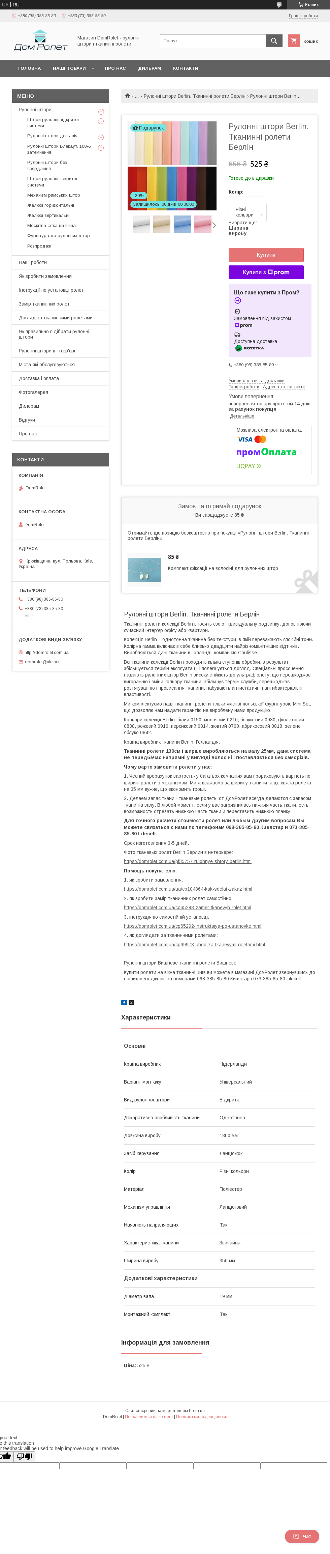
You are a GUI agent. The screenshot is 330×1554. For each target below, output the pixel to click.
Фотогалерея (33, 392)
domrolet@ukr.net (42, 661)
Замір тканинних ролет (44, 304)
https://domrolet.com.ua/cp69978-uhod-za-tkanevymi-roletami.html (194, 944)
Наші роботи (33, 262)
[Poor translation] (24, 1456)
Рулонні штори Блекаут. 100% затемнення (59, 149)
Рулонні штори (35, 109)
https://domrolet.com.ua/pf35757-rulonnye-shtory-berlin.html (188, 861)
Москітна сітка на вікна (51, 225)
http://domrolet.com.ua (47, 652)
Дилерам (149, 68)
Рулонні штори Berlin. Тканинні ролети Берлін (194, 96)
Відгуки (27, 420)
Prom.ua (197, 1410)
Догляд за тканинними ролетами (56, 317)
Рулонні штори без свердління (47, 165)
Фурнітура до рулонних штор (58, 235)
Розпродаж (39, 246)
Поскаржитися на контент (149, 1416)
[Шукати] (274, 40)
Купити (266, 255)
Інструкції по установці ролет (51, 290)
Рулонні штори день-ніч (52, 135)
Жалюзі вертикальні (48, 215)
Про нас (115, 68)
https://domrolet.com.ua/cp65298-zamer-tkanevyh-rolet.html (187, 907)
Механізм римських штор (53, 195)
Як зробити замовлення (45, 276)
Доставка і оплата (39, 378)
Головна (29, 68)
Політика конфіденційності (201, 1416)
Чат (302, 1536)
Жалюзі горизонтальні (50, 205)
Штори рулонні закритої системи (52, 181)
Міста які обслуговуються (47, 364)
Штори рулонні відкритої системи (53, 122)
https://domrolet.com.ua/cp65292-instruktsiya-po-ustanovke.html (192, 926)
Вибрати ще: (243, 228)
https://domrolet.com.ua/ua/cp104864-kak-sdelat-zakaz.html (188, 889)
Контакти (185, 68)
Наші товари (69, 68)
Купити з (266, 272)
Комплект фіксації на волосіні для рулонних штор (223, 568)
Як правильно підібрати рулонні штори (54, 334)
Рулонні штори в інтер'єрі (47, 350)
